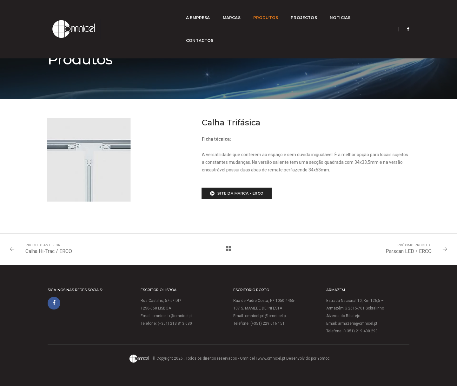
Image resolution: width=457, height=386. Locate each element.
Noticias (334, 11)
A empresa (192, 11)
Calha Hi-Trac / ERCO (48, 251)
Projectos (298, 11)
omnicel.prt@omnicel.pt (266, 316)
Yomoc (323, 358)
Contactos (371, 11)
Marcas (226, 11)
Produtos (260, 11)
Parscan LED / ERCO (409, 251)
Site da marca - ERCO (226, 193)
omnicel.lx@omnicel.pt (172, 316)
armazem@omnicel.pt (357, 323)
